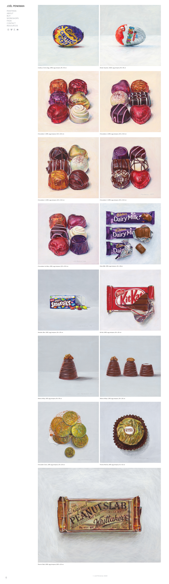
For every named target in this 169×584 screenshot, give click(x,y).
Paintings (11, 10)
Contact (11, 23)
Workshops (13, 18)
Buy (9, 15)
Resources (12, 25)
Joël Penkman (15, 6)
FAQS (9, 20)
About (10, 13)
